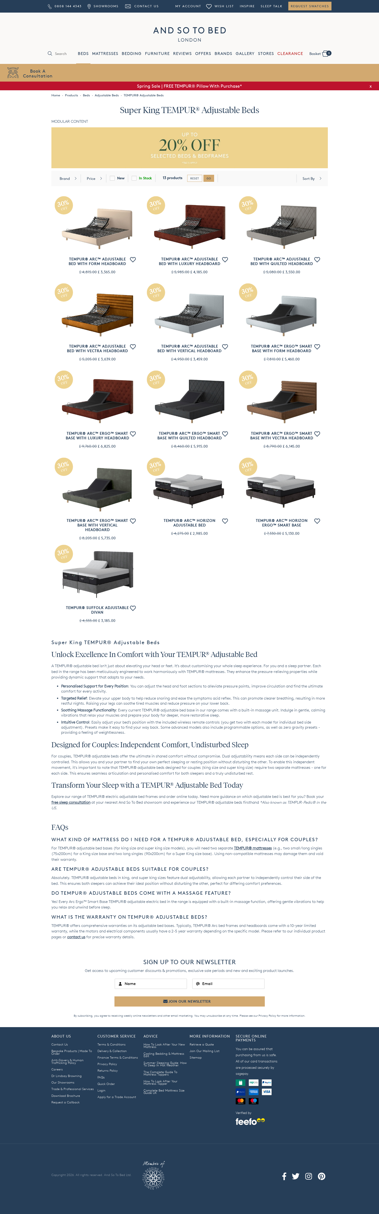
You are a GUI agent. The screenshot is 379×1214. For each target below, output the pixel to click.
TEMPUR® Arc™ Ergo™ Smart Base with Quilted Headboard (189, 435)
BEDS (83, 53)
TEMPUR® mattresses (253, 848)
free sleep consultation (70, 802)
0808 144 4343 (65, 6)
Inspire (247, 6)
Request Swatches (310, 6)
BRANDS (223, 53)
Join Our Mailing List (204, 1051)
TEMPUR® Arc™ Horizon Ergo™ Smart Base (282, 522)
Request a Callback (65, 1102)
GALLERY (245, 53)
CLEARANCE (290, 53)
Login (101, 1090)
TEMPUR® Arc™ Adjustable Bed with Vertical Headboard (189, 348)
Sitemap (196, 1057)
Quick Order (106, 1084)
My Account (188, 6)
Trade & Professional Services (72, 1089)
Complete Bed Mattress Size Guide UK (164, 1091)
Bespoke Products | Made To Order (71, 1052)
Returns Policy (107, 1070)
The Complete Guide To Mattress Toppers (160, 1073)
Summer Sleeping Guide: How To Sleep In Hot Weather (165, 1064)
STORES (266, 53)
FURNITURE (157, 53)
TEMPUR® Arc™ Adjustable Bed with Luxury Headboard (189, 261)
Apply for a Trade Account (116, 1097)
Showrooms (103, 6)
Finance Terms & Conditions (117, 1057)
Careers (57, 1069)
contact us (76, 937)
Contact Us (141, 6)
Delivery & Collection (112, 1051)
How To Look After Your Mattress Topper (160, 1082)
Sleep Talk (271, 6)
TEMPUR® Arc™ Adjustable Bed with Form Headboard (97, 261)
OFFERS (203, 53)
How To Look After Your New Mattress (164, 1045)
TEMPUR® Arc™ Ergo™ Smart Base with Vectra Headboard (281, 435)
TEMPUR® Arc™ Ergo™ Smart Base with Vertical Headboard (97, 525)
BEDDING (132, 53)
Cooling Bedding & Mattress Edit (164, 1055)
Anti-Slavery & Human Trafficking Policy (67, 1061)
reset (194, 178)
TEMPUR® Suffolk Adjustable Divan (97, 610)
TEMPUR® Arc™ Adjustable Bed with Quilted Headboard (281, 261)
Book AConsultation (38, 73)
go (209, 178)
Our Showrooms (62, 1082)
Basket (320, 53)
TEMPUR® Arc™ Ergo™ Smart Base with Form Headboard (281, 348)
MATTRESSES (105, 53)
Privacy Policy (267, 1015)
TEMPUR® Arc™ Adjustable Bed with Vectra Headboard (97, 348)
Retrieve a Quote (202, 1044)
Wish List (220, 6)
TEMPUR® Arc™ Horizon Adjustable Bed (190, 522)
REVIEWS (182, 53)
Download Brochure (65, 1096)
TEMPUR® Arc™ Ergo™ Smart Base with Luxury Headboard (97, 435)
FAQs (101, 1077)
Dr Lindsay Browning (66, 1076)
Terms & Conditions (111, 1044)
